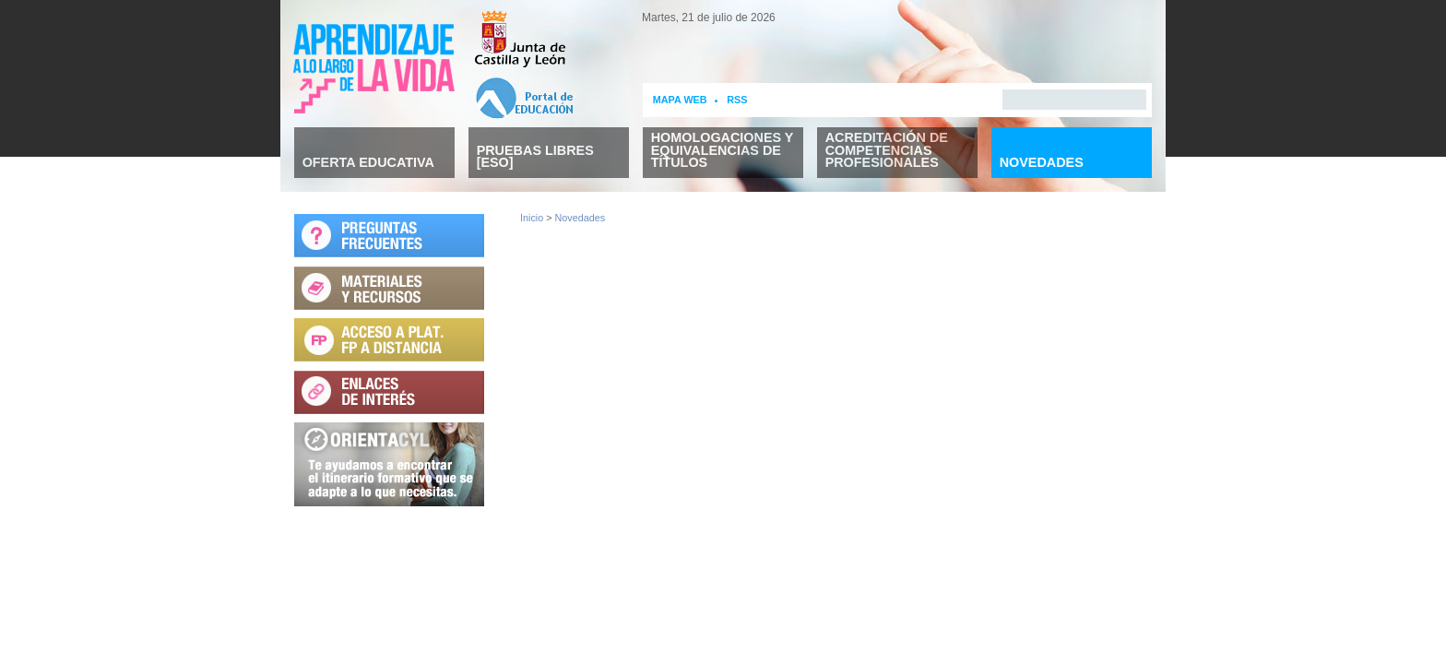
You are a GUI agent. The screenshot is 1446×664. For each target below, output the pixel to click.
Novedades (580, 217)
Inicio (531, 217)
